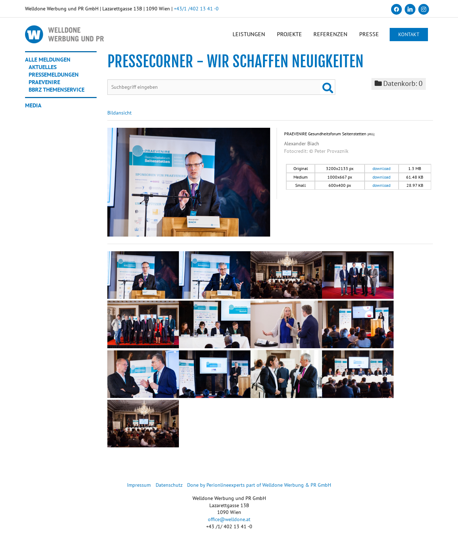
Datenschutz (169, 486)
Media (33, 106)
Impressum (139, 486)
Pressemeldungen (54, 75)
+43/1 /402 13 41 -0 (196, 8)
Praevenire (44, 82)
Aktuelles (43, 67)
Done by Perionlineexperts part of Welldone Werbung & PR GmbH (259, 486)
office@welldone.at (229, 520)
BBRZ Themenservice (56, 90)
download (381, 169)
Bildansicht (119, 114)
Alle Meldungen (47, 60)
